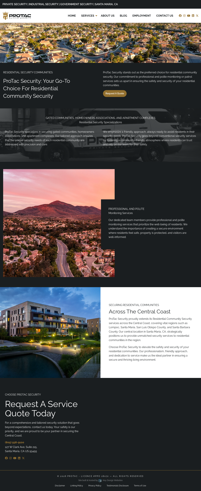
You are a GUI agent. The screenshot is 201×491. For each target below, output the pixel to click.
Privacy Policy (94, 486)
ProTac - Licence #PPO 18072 (88, 476)
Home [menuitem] (72, 15)
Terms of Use (140, 486)
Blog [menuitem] (123, 15)
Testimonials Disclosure (118, 486)
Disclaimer (60, 486)
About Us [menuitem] (107, 15)
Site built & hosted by (100, 480)
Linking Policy (76, 486)
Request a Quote (114, 93)
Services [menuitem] (87, 15)
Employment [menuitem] (141, 15)
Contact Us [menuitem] (164, 15)
